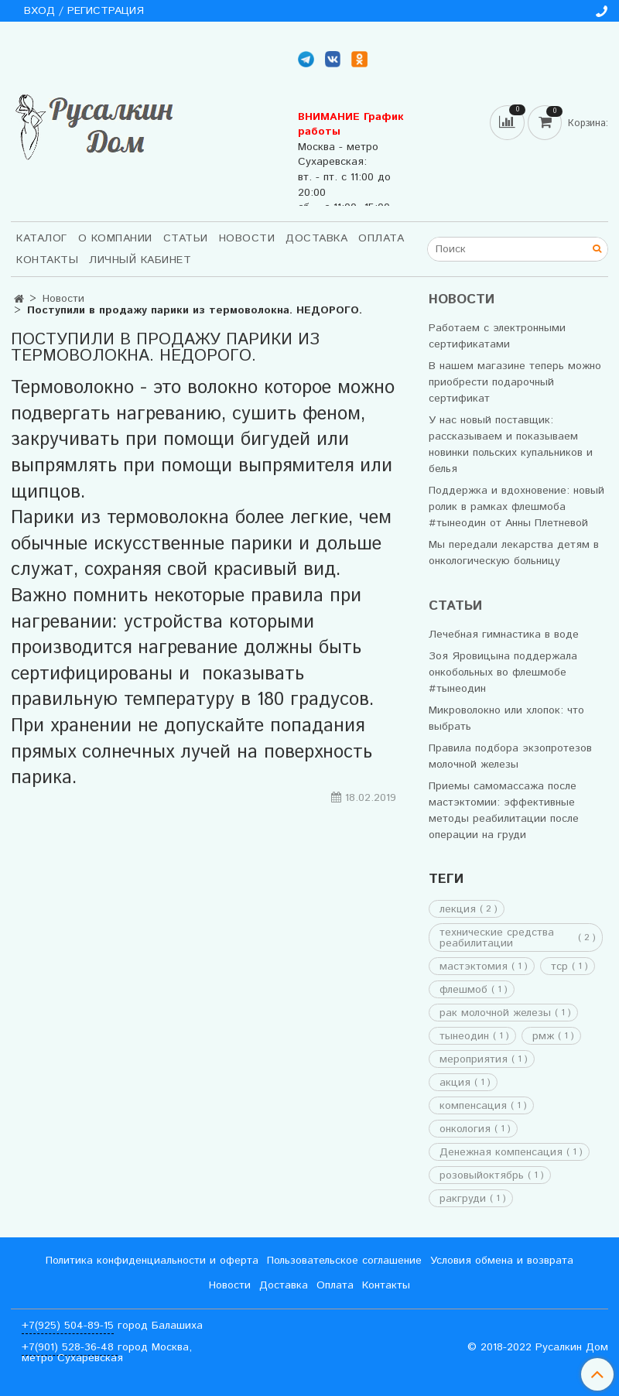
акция (454, 1082)
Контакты (47, 260)
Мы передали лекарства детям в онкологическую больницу (514, 553)
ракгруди (462, 1198)
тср (559, 966)
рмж (543, 1036)
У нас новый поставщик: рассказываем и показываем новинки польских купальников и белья (511, 444)
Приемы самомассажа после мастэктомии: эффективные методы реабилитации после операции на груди (504, 810)
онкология (465, 1129)
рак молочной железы (495, 1013)
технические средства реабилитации (496, 938)
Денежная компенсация (501, 1152)
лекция (457, 909)
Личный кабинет (140, 260)
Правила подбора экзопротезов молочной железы (510, 756)
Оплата (381, 238)
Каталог (41, 238)
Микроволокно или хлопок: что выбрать (506, 718)
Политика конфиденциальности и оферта (152, 1260)
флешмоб (463, 989)
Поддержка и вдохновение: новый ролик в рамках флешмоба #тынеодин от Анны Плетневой (516, 507)
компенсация (473, 1105)
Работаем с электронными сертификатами (497, 336)
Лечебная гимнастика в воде (504, 634)
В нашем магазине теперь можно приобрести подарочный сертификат (515, 382)
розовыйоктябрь (481, 1175)
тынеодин (464, 1036)
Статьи (185, 238)
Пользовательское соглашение (344, 1260)
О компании (115, 238)
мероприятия (473, 1059)
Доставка (316, 238)
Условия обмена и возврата (501, 1260)
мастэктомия (473, 966)
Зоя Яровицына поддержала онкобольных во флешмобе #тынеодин (503, 672)
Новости (247, 238)
